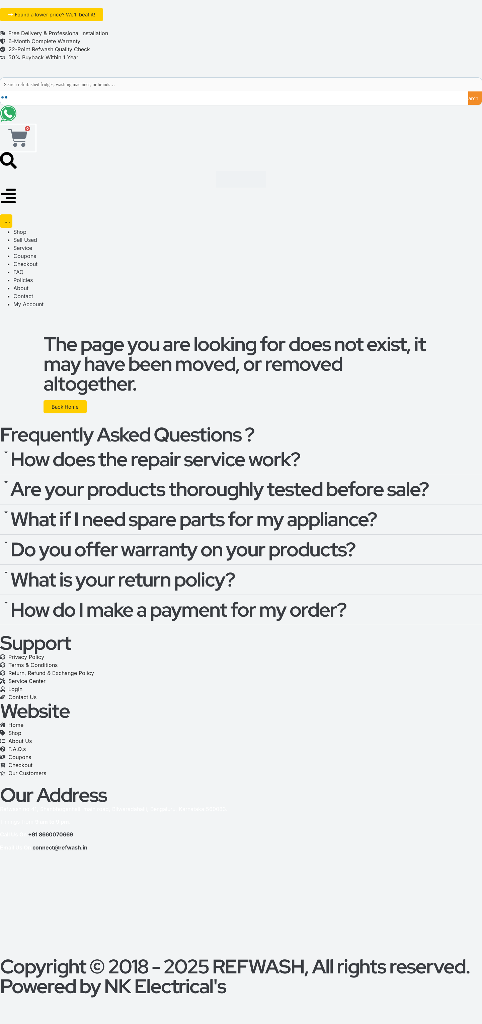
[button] (241, 460)
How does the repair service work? (155, 460)
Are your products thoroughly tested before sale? (219, 489)
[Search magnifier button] (475, 98)
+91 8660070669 (50, 834)
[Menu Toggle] (6, 221)
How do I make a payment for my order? (178, 610)
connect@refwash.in (59, 847)
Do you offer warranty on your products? (182, 550)
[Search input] (241, 84)
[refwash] (241, 907)
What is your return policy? (122, 580)
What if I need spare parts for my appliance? (193, 519)
